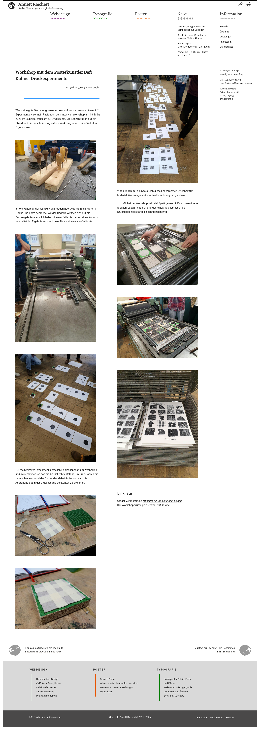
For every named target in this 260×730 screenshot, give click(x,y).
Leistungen (225, 36)
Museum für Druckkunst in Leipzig (162, 501)
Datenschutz (226, 46)
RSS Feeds (34, 717)
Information (231, 13)
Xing (43, 717)
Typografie (102, 13)
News (182, 13)
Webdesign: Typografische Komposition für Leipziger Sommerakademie (190, 29)
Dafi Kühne (163, 505)
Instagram (55, 717)
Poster (141, 13)
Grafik (83, 87)
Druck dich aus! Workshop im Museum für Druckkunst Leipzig (192, 38)
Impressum (225, 41)
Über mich (225, 31)
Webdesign (60, 13)
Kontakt (224, 26)
